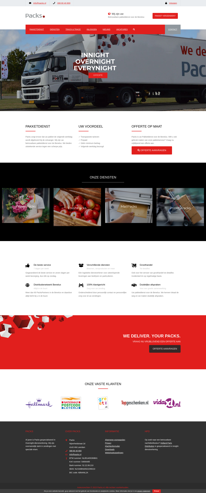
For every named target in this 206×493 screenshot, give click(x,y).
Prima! (156, 491)
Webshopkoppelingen (114, 453)
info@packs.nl (39, 3)
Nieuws (106, 29)
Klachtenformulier (112, 446)
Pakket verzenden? (165, 16)
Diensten (55, 29)
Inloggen (173, 3)
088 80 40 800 (63, 3)
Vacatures (122, 29)
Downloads (109, 449)
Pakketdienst (37, 29)
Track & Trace (73, 29)
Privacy (108, 443)
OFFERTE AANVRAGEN (151, 150)
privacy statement (143, 491)
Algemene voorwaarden (115, 440)
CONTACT (172, 29)
